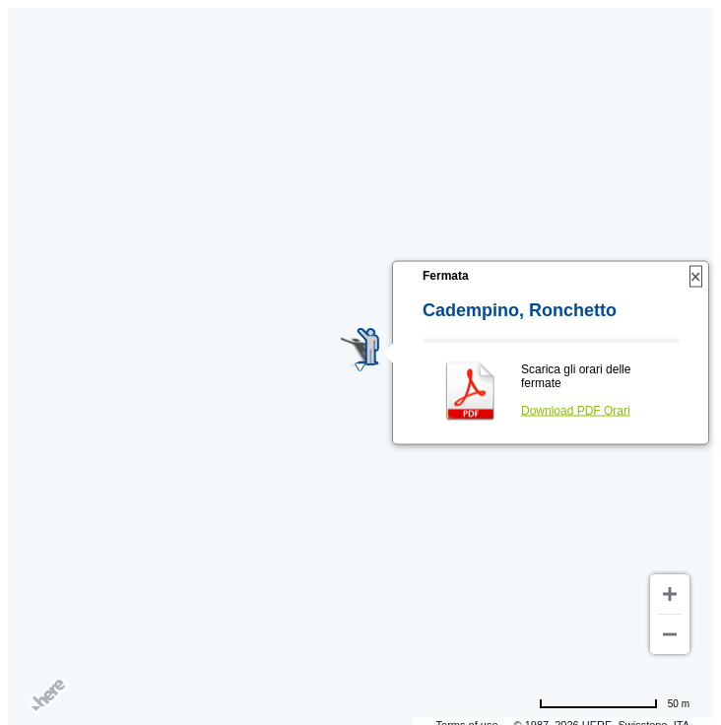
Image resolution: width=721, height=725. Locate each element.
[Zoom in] (669, 594)
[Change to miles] (614, 703)
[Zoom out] (669, 634)
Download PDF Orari (575, 411)
